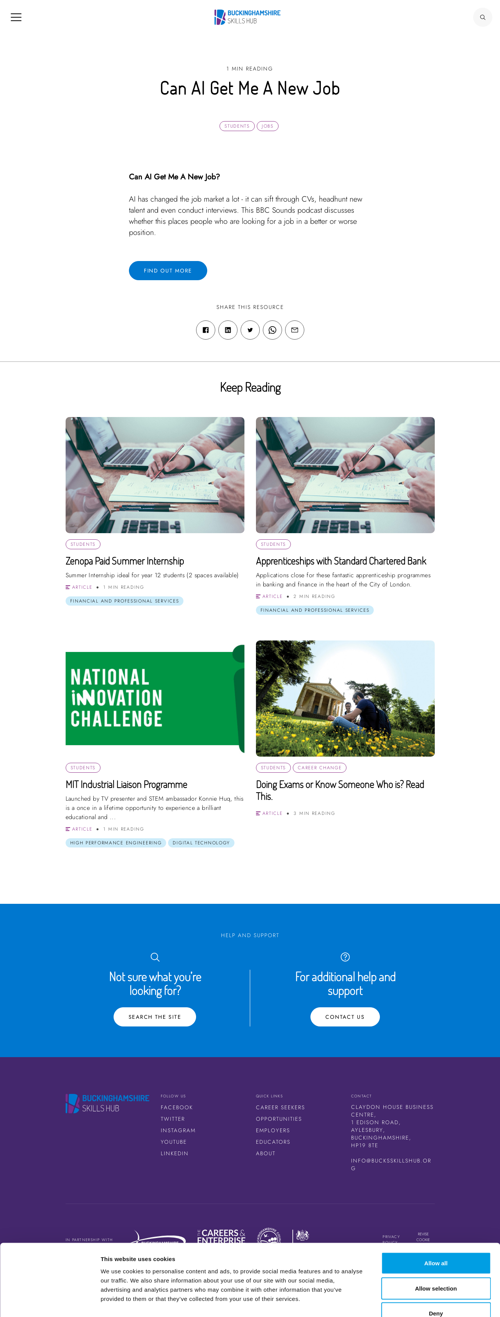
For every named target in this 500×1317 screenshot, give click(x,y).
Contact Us (345, 1017)
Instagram (178, 1130)
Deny (436, 1266)
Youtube (174, 1142)
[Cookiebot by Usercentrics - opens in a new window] (49, 1302)
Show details (403, 1302)
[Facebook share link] (205, 330)
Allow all (436, 1216)
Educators (273, 1142)
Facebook (177, 1107)
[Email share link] (294, 330)
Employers (273, 1130)
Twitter (173, 1119)
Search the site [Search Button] (155, 1017)
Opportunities (279, 1119)
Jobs (268, 126)
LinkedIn (175, 1153)
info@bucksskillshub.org (391, 1164)
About (266, 1153)
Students (237, 126)
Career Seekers (280, 1107)
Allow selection (436, 1241)
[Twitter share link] (250, 330)
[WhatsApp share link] (272, 330)
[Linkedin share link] (228, 330)
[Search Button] (482, 17)
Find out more (168, 270)
